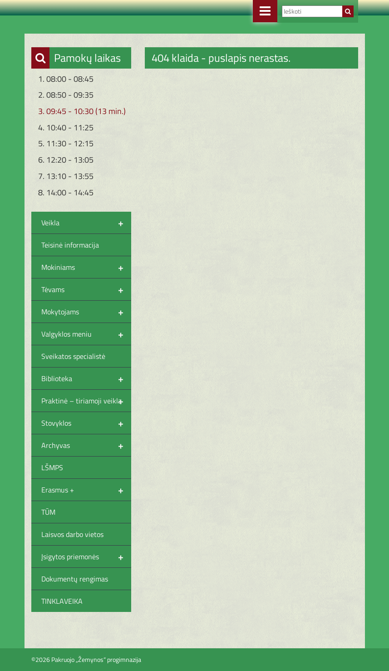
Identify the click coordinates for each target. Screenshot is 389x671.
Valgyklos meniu (86, 334)
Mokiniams (86, 267)
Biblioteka (86, 378)
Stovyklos (86, 423)
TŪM (48, 512)
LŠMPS (52, 467)
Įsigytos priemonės (86, 556)
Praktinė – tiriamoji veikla (86, 401)
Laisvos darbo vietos (72, 534)
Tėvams (86, 289)
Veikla (86, 223)
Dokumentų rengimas (74, 579)
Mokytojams (86, 312)
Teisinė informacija (70, 245)
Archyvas (86, 445)
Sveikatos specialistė (73, 356)
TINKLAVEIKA (62, 601)
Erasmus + (86, 490)
